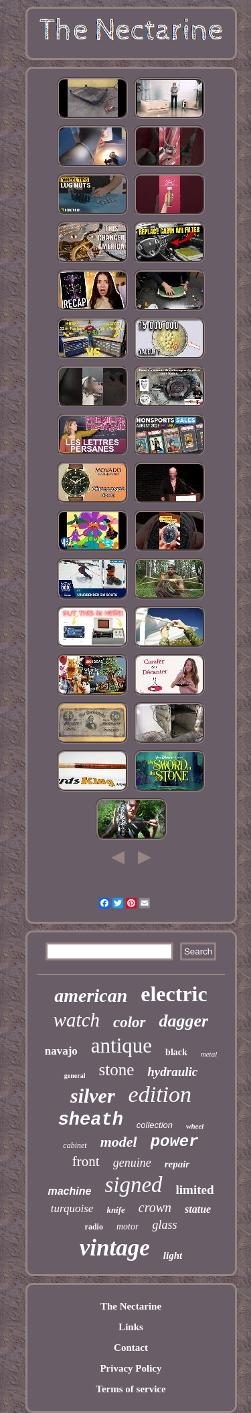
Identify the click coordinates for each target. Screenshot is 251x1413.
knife (115, 1210)
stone (116, 1070)
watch (77, 1020)
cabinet (74, 1145)
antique (121, 1045)
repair (177, 1164)
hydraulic (172, 1072)
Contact (131, 1347)
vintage (115, 1248)
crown (155, 1207)
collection (155, 1125)
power (175, 1142)
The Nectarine (130, 1306)
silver (92, 1096)
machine (69, 1191)
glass (164, 1224)
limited (195, 1190)
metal (209, 1054)
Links (130, 1327)
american (90, 995)
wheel (194, 1126)
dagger (184, 1021)
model (118, 1141)
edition (160, 1094)
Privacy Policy (130, 1368)
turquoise (72, 1208)
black (176, 1052)
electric (174, 994)
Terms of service (130, 1389)
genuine (132, 1162)
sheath (90, 1120)
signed (133, 1185)
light (172, 1255)
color (129, 1022)
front (86, 1161)
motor (127, 1226)
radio (94, 1226)
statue (198, 1209)
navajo (61, 1051)
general (75, 1075)
